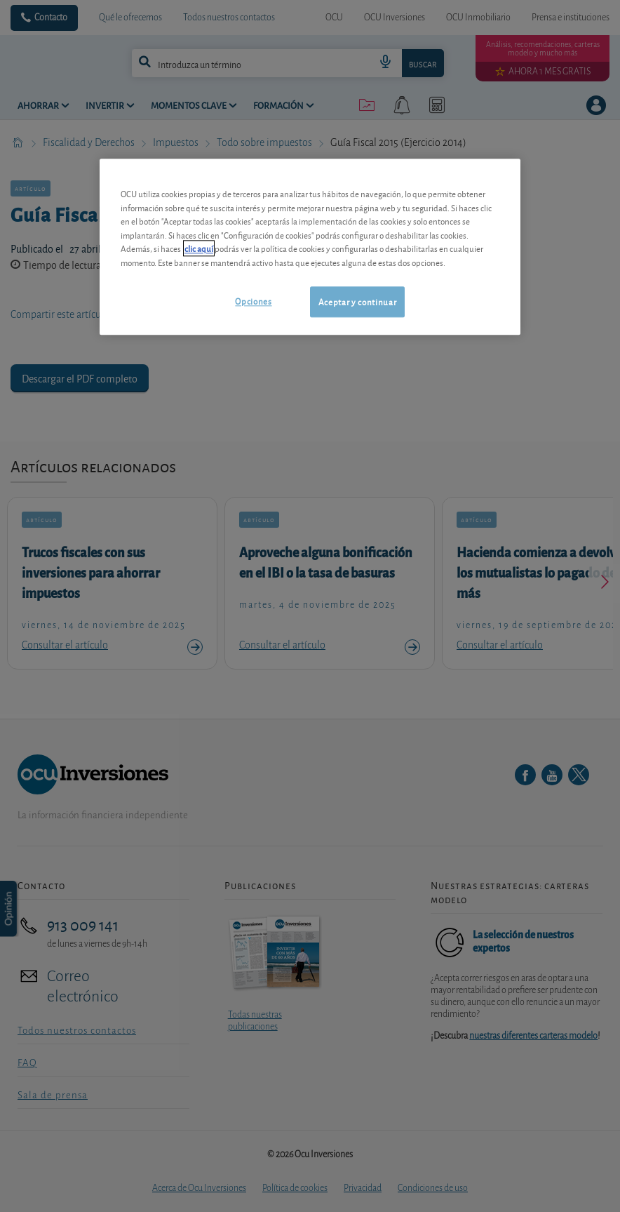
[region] (310, 247)
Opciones (253, 300)
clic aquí (198, 248)
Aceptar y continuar (357, 301)
